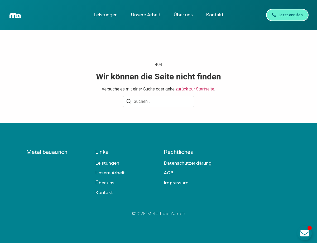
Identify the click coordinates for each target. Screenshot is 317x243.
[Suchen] (129, 102)
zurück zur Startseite (195, 89)
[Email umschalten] (304, 233)
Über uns (183, 14)
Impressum (176, 182)
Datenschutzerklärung (188, 163)
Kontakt (215, 14)
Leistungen (106, 14)
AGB (168, 172)
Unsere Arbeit (145, 14)
